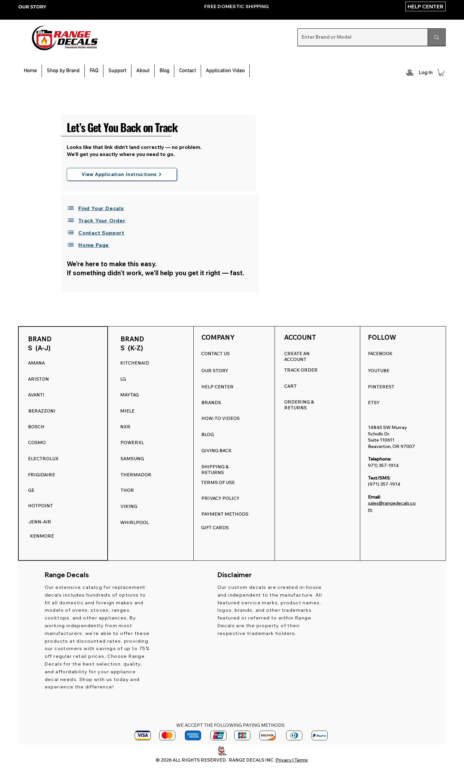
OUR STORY (32, 7)
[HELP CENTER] (425, 6)
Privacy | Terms (292, 760)
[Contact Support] (98, 232)
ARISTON (38, 379)
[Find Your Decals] (98, 208)
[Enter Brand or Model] (358, 37)
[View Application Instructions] (122, 174)
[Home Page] (98, 244)
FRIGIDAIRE (41, 475)
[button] (117, 70)
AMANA (36, 363)
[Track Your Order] (98, 220)
